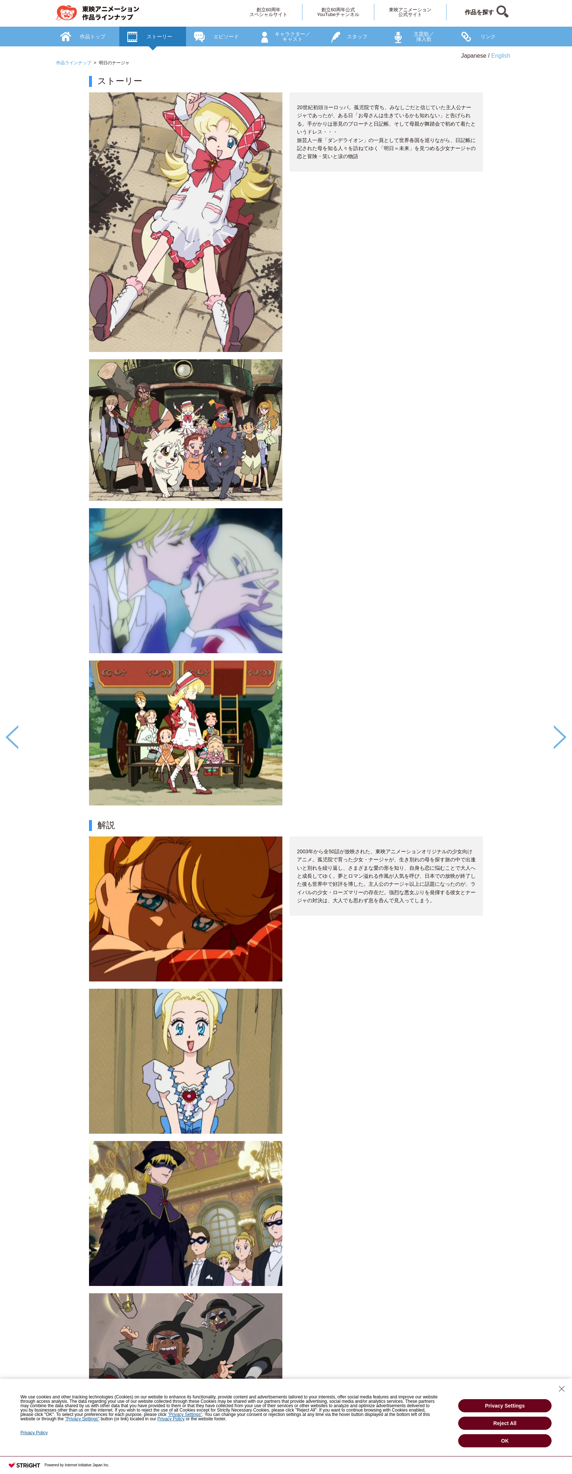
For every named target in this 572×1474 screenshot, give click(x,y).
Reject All (504, 1423)
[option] (286, 761)
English (500, 56)
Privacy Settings (505, 1406)
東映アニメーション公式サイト (410, 12)
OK (505, 1441)
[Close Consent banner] (562, 1389)
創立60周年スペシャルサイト (268, 12)
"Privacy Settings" (185, 1414)
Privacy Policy (171, 1418)
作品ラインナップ (73, 62)
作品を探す (479, 12)
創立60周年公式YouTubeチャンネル (338, 12)
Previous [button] (11, 737)
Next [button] (560, 737)
